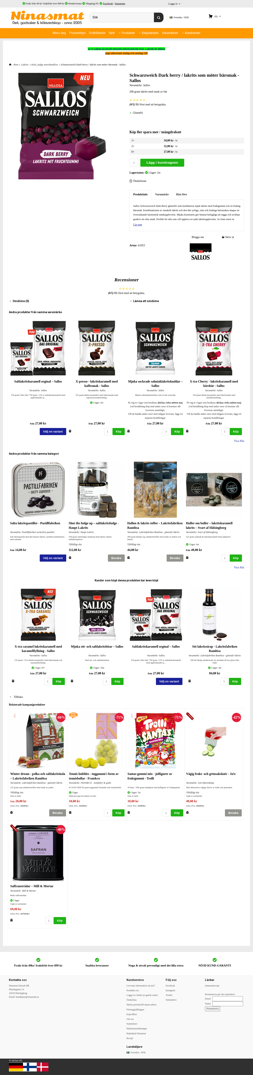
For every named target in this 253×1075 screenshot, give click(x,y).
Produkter (128, 33)
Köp (118, 431)
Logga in (172, 3)
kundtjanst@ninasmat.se (27, 996)
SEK (179, 17)
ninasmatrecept (212, 985)
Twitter (169, 994)
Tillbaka (16, 696)
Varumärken (170, 33)
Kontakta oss (132, 990)
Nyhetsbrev (131, 1023)
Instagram (120, 3)
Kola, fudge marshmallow (44, 64)
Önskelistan (137, 180)
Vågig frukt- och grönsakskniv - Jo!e (211, 773)
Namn (208, 1003)
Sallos (146, 84)
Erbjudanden (150, 33)
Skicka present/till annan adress (141, 1004)
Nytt (112, 33)
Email (208, 998)
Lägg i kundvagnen (162, 162)
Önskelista (131, 999)
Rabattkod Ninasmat (136, 1033)
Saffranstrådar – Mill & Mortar (31, 885)
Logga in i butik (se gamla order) (142, 994)
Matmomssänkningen (136, 1028)
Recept (129, 1037)
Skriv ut (228, 236)
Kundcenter (192, 33)
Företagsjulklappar (135, 1009)
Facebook (108, 3)
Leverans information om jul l (140, 985)
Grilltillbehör (97, 33)
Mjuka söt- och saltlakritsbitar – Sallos (97, 646)
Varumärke (162, 194)
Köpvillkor (131, 1014)
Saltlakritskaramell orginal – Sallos (38, 381)
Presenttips (77, 33)
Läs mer (137, 224)
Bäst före (181, 194)
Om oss (130, 1018)
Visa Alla (239, 440)
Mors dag (59, 33)
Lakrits (24, 64)
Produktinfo (140, 194)
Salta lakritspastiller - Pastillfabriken (35, 522)
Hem (15, 64)
